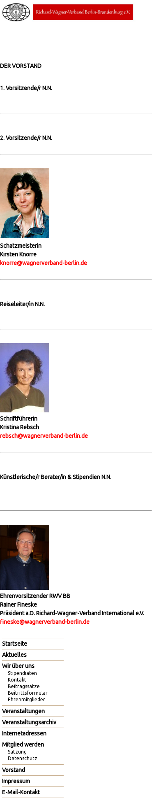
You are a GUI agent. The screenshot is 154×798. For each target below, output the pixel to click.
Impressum (16, 781)
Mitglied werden (23, 744)
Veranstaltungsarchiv (29, 722)
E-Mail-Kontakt (21, 792)
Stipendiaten (22, 673)
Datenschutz (22, 758)
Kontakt (17, 679)
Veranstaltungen (23, 711)
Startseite (14, 643)
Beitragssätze (24, 686)
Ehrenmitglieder (26, 699)
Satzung (17, 751)
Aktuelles (14, 654)
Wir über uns (18, 666)
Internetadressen (24, 733)
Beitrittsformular (28, 693)
